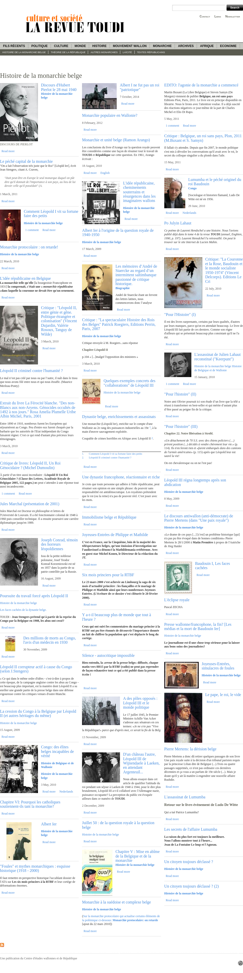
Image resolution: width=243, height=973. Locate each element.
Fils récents (14, 46)
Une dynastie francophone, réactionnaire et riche (121, 477)
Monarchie (162, 46)
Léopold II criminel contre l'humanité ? (31, 370)
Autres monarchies (104, 52)
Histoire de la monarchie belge (24, 52)
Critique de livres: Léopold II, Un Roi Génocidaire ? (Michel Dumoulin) (30, 465)
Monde (80, 46)
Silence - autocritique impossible (108, 655)
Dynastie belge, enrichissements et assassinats (119, 416)
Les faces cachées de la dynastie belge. (23, 610)
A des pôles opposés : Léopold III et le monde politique (140, 702)
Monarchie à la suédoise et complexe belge (116, 902)
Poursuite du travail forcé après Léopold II (34, 596)
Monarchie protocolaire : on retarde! (29, 247)
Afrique (207, 46)
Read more (8, 151)
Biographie (122, 288)
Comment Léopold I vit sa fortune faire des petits (115, 453)
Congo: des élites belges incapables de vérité (57, 751)
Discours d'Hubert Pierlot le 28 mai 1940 (58, 87)
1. (83, 453)
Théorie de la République (68, 52)
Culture (61, 46)
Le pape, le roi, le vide (223, 694)
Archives (186, 46)
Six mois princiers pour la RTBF (108, 575)
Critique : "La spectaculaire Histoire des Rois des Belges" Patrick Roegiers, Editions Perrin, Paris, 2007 (118, 324)
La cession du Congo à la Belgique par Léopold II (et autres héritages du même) (38, 713)
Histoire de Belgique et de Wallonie (218, 368)
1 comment (32, 230)
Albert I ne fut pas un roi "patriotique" (139, 87)
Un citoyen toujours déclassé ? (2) (191, 886)
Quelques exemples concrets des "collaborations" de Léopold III (129, 383)
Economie (228, 46)
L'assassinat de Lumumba (185, 797)
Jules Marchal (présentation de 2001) (29, 504)
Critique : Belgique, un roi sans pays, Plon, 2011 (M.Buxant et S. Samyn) (203, 138)
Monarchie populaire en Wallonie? (109, 115)
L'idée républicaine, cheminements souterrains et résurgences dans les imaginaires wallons (139, 192)
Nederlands (66, 791)
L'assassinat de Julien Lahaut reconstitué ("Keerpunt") (217, 356)
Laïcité (127, 52)
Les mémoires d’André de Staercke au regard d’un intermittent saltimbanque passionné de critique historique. (136, 275)
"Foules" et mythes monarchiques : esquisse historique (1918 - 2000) (35, 868)
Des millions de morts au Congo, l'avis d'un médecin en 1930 (49, 640)
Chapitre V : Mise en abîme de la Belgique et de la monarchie (137, 856)
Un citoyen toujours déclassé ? (188, 862)
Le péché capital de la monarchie (26, 161)
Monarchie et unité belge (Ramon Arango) (116, 140)
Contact (205, 16)
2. (83, 457)
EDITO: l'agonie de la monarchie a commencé (201, 85)
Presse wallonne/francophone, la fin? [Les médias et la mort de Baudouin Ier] (197, 626)
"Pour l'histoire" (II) (180, 394)
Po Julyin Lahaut (177, 223)
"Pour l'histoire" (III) (181, 426)
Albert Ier (49, 824)
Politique (39, 46)
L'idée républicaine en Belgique (25, 278)
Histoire (99, 46)
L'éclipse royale (177, 600)
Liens (217, 16)
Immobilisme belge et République (109, 517)
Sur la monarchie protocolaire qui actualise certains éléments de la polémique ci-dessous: (121, 918)
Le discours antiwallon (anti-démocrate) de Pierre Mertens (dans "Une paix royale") (198, 518)
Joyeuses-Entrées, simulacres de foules (218, 666)
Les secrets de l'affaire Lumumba (190, 829)
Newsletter (232, 16)
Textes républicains (151, 52)
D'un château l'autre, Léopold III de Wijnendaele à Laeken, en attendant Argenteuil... (141, 763)
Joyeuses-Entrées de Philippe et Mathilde (115, 534)
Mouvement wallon (130, 46)
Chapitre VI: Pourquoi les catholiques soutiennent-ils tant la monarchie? (30, 804)
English (105, 173)
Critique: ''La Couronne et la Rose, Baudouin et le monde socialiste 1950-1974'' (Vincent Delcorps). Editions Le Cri (224, 270)
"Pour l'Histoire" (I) (180, 314)
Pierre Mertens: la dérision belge (190, 749)
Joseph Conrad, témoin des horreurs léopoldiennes (59, 544)
